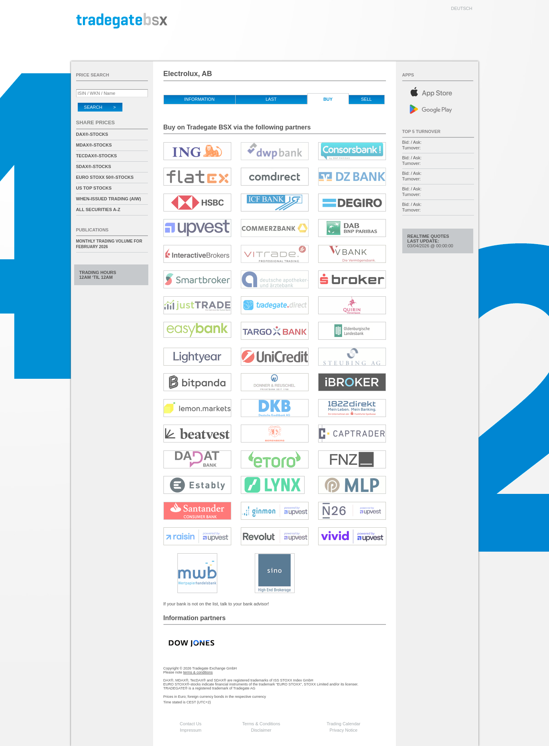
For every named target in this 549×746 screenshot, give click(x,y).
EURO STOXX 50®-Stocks (105, 177)
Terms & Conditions (261, 723)
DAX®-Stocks (92, 134)
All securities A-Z (98, 209)
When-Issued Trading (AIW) (108, 198)
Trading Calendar (343, 723)
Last (271, 99)
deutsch (461, 8)
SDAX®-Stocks (93, 166)
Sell (366, 99)
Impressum (190, 730)
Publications (92, 229)
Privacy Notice (343, 730)
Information (199, 99)
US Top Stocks (94, 188)
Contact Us (190, 723)
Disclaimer (261, 730)
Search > (100, 107)
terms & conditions (198, 672)
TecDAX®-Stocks (96, 155)
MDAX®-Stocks (94, 145)
